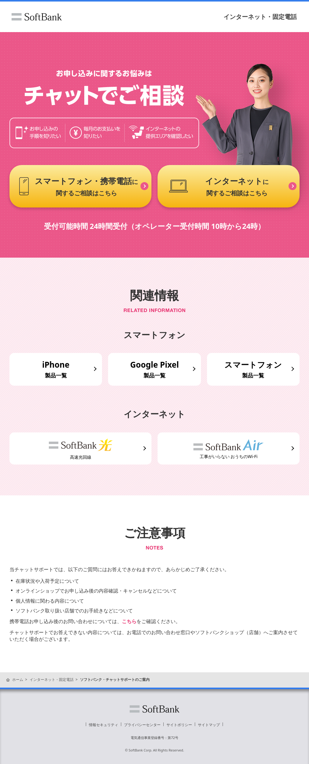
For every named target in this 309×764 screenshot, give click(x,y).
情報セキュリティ (103, 724)
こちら (129, 621)
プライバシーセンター (142, 724)
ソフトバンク (36, 17)
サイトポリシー (179, 724)
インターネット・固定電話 (260, 17)
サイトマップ (209, 724)
